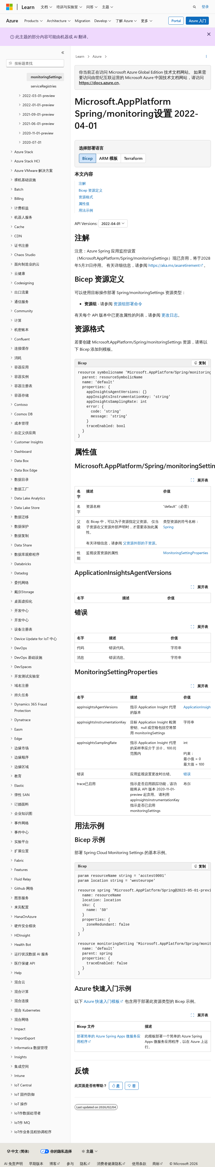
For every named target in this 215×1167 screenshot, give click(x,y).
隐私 (83, 1163)
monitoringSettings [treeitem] (46, 76)
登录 (205, 6)
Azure (97, 56)
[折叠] (62, 52)
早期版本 (36, 1163)
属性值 (84, 203)
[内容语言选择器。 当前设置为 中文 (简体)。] (18, 1151)
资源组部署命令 (128, 303)
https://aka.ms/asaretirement (174, 265)
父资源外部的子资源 (139, 543)
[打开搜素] (194, 7)
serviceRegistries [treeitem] (43, 86)
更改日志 (169, 315)
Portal (176, 20)
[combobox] (35, 63)
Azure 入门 (197, 20)
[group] (143, 404)
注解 (82, 183)
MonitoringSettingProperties (185, 552)
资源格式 (86, 196)
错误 (187, 773)
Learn (80, 56)
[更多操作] (206, 57)
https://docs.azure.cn (99, 82)
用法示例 (86, 210)
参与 (70, 1163)
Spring (168, 526)
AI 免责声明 (13, 1163)
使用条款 (139, 1163)
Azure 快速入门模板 (102, 1001)
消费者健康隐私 (109, 1163)
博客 (53, 1163)
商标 (156, 1163)
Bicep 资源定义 (91, 190)
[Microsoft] (9, 7)
